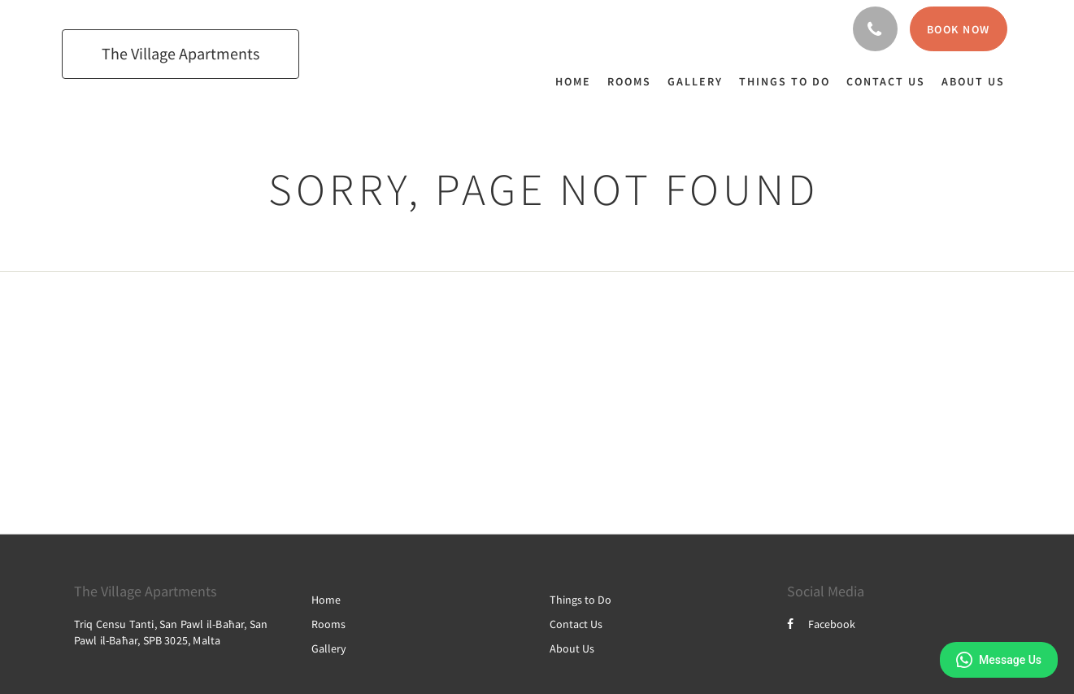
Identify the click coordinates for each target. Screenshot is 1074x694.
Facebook (821, 624)
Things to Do (580, 599)
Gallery (328, 648)
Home (326, 599)
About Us (572, 648)
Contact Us (576, 624)
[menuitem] (577, 81)
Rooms (328, 624)
